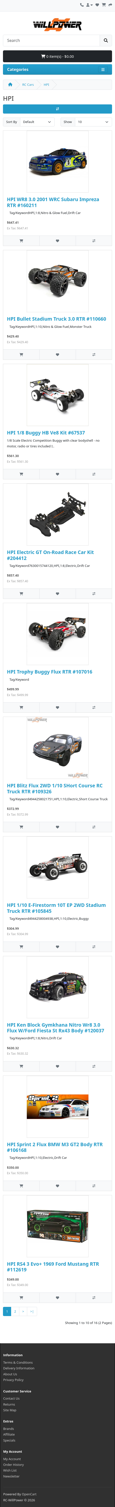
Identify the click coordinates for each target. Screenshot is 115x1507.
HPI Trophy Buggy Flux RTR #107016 (49, 671)
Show (68, 122)
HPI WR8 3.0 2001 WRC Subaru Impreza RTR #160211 (53, 202)
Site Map (9, 1410)
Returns (9, 1404)
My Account (12, 1459)
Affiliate (9, 1434)
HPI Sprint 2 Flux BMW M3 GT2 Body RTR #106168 (55, 1147)
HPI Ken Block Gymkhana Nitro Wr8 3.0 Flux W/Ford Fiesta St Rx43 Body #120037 (55, 1027)
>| (32, 1311)
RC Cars (28, 84)
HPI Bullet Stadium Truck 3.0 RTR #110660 (56, 318)
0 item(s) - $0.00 (57, 56)
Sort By (11, 122)
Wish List (10, 1470)
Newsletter (11, 1476)
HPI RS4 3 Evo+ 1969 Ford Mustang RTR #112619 (53, 1267)
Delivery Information (18, 1368)
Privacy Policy (13, 1380)
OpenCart (29, 1494)
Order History (13, 1464)
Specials (9, 1440)
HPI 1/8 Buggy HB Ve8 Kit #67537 (46, 432)
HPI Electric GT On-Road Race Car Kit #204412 (50, 555)
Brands (8, 1428)
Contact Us (11, 1398)
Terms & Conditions (18, 1362)
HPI (46, 84)
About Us (10, 1374)
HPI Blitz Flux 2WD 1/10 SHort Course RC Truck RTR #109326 (55, 788)
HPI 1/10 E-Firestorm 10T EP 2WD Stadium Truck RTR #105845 (56, 908)
